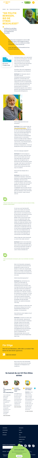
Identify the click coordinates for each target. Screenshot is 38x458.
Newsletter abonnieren (9, 444)
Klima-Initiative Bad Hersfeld (20, 127)
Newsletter (22, 439)
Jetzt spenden (28, 2)
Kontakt (4, 451)
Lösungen (5, 427)
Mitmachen (5, 430)
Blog (8, 9)
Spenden (4, 434)
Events (20, 441)
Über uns (5, 432)
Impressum (9, 451)
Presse (20, 432)
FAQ (20, 434)
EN (22, 2)
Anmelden (19, 456)
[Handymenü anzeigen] (33, 2)
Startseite (4, 9)
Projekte (21, 427)
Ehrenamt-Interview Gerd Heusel (15, 9)
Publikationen (22, 437)
